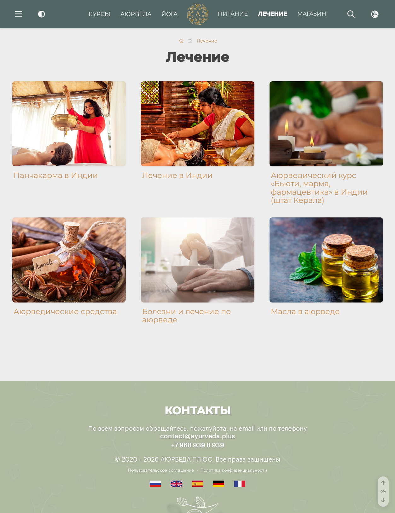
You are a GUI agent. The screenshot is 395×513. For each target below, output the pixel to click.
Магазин (311, 13)
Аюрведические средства (65, 311)
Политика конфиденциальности (233, 469)
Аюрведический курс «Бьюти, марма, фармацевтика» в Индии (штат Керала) (319, 188)
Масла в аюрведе (305, 311)
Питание (233, 13)
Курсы (99, 14)
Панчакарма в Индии (56, 175)
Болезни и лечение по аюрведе (186, 315)
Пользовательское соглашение (161, 469)
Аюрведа (135, 14)
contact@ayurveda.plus (197, 436)
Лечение (272, 13)
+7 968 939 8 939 (197, 445)
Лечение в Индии (177, 175)
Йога (169, 14)
